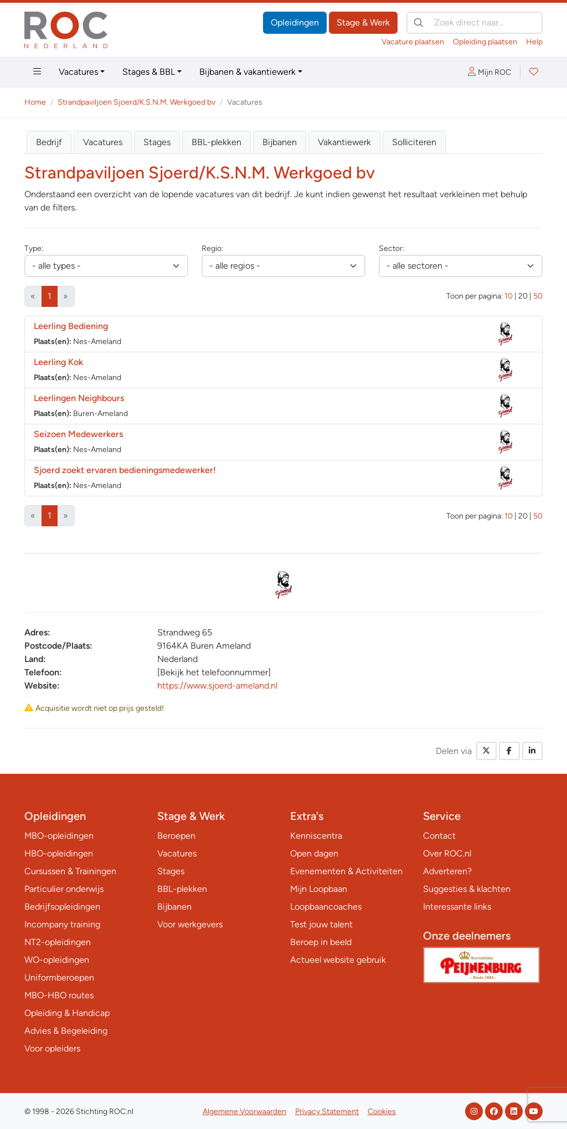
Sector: (391, 248)
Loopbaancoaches (326, 906)
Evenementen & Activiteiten (346, 871)
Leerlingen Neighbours (79, 398)
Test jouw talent (321, 924)
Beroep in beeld (321, 942)
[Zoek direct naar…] (474, 23)
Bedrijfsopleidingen (62, 906)
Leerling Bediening (71, 326)
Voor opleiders (52, 1048)
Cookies (382, 1111)
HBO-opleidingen (58, 853)
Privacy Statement (327, 1111)
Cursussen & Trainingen (70, 871)
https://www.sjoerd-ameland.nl (217, 685)
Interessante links (457, 906)
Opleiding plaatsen (485, 42)
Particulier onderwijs (64, 889)
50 (538, 296)
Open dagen (314, 853)
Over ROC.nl (447, 853)
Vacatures (78, 71)
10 (508, 296)
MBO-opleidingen (59, 835)
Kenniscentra (316, 835)
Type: (33, 248)
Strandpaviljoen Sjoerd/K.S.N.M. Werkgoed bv (136, 102)
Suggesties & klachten (467, 889)
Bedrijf (49, 142)
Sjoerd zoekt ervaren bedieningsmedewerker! (125, 470)
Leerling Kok (58, 362)
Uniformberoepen (59, 977)
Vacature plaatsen (413, 42)
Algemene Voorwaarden (244, 1111)
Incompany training (62, 924)
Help (534, 42)
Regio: (212, 248)
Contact (439, 835)
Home (35, 102)
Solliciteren (414, 142)
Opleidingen (295, 22)
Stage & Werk (363, 22)
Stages (157, 142)
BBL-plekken (216, 142)
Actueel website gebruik (338, 959)
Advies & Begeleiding (65, 1030)
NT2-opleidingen (57, 942)
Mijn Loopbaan (318, 889)
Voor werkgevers (190, 924)
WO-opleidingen (56, 959)
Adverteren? (447, 871)
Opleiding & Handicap (67, 1013)
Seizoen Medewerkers (78, 434)
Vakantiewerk (344, 142)
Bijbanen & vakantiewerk (247, 71)
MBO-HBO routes (59, 995)
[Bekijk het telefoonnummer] (214, 672)
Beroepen (176, 835)
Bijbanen (279, 142)
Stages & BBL (148, 71)
